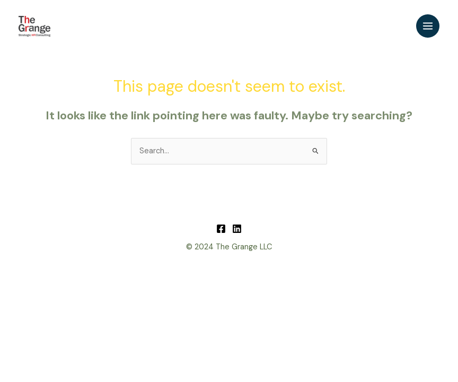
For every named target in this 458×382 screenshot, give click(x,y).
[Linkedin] (237, 228)
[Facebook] (221, 228)
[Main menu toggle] (427, 26)
